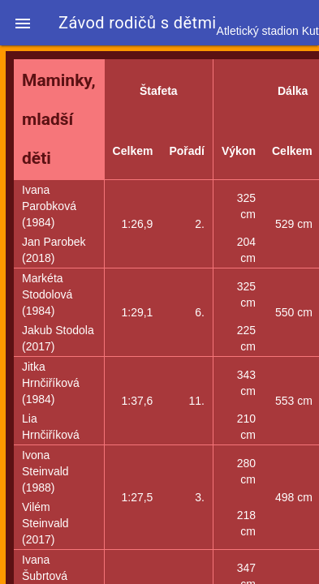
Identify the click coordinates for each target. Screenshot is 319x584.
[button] (22, 22)
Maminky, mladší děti (59, 119)
